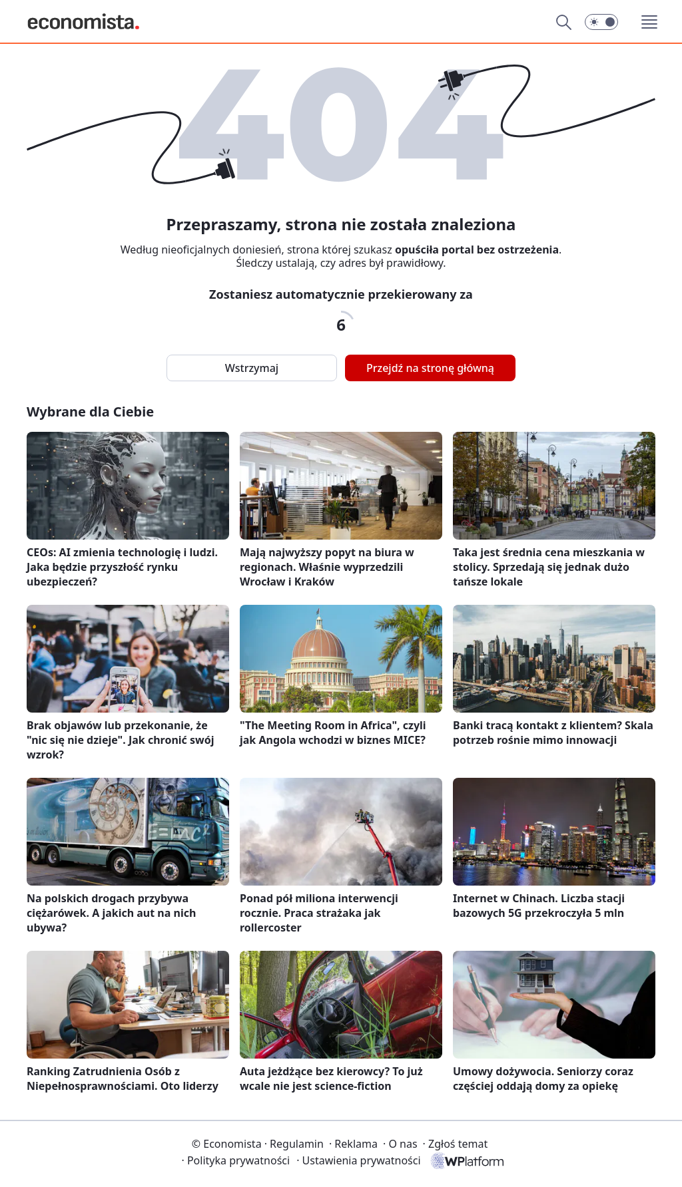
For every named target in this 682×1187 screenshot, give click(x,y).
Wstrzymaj (251, 368)
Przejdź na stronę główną (430, 368)
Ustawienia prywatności (358, 1160)
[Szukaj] (563, 22)
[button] (601, 22)
